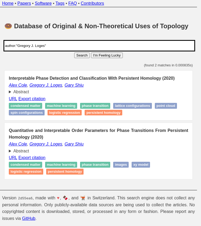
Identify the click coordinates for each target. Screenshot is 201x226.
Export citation (31, 98)
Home (8, 3)
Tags (60, 3)
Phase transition (95, 106)
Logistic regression (64, 113)
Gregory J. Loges (45, 85)
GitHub (29, 218)
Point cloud (165, 106)
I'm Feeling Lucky (107, 55)
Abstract (21, 92)
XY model (140, 165)
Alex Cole (18, 85)
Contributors (92, 3)
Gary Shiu (74, 85)
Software (43, 3)
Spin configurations (27, 113)
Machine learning (61, 106)
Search (82, 55)
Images (121, 165)
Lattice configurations (132, 106)
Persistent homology (103, 113)
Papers (24, 3)
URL (13, 98)
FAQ (72, 3)
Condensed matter (26, 106)
